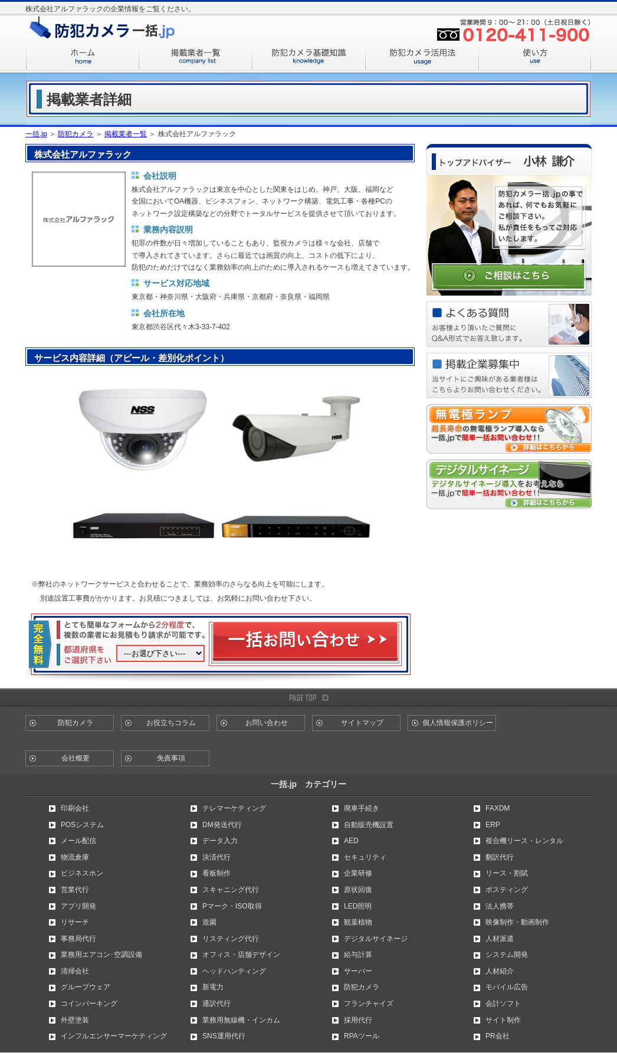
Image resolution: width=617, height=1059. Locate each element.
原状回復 (358, 890)
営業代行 (75, 890)
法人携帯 (499, 906)
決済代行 (216, 857)
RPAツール (361, 1036)
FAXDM (497, 808)
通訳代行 (216, 1003)
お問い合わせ (266, 723)
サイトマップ (362, 723)
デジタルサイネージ (376, 939)
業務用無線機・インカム (241, 1020)
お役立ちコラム (171, 723)
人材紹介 (499, 971)
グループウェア (85, 987)
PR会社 (497, 1036)
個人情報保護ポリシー (457, 723)
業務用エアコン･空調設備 (101, 954)
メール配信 (78, 841)
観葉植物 (358, 922)
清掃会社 (75, 971)
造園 (209, 922)
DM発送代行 (222, 825)
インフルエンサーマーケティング (114, 1036)
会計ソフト (503, 1003)
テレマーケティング (234, 808)
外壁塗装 (75, 1020)
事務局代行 (78, 939)
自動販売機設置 (368, 825)
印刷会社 (75, 808)
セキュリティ (365, 857)
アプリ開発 (78, 906)
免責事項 (171, 758)
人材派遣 (499, 939)
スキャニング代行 (230, 890)
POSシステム (82, 825)
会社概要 (75, 758)
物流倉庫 (75, 857)
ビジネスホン (82, 873)
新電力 (213, 987)
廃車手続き (361, 808)
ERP (492, 825)
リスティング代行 (230, 939)
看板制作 (216, 873)
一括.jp (36, 134)
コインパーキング (89, 1003)
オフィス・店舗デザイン (241, 954)
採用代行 (358, 1020)
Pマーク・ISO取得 (232, 906)
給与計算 (358, 954)
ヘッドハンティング (234, 971)
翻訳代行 (499, 857)
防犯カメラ (75, 134)
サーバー (358, 971)
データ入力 (220, 841)
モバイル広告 (506, 987)
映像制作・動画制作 (517, 922)
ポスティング (506, 890)
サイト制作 (503, 1020)
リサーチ (75, 922)
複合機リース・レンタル (524, 841)
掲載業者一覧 (125, 134)
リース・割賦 (506, 873)
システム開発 (506, 954)
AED (351, 841)
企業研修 (358, 873)
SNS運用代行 (223, 1036)
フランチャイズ (368, 1003)
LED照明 (358, 906)
